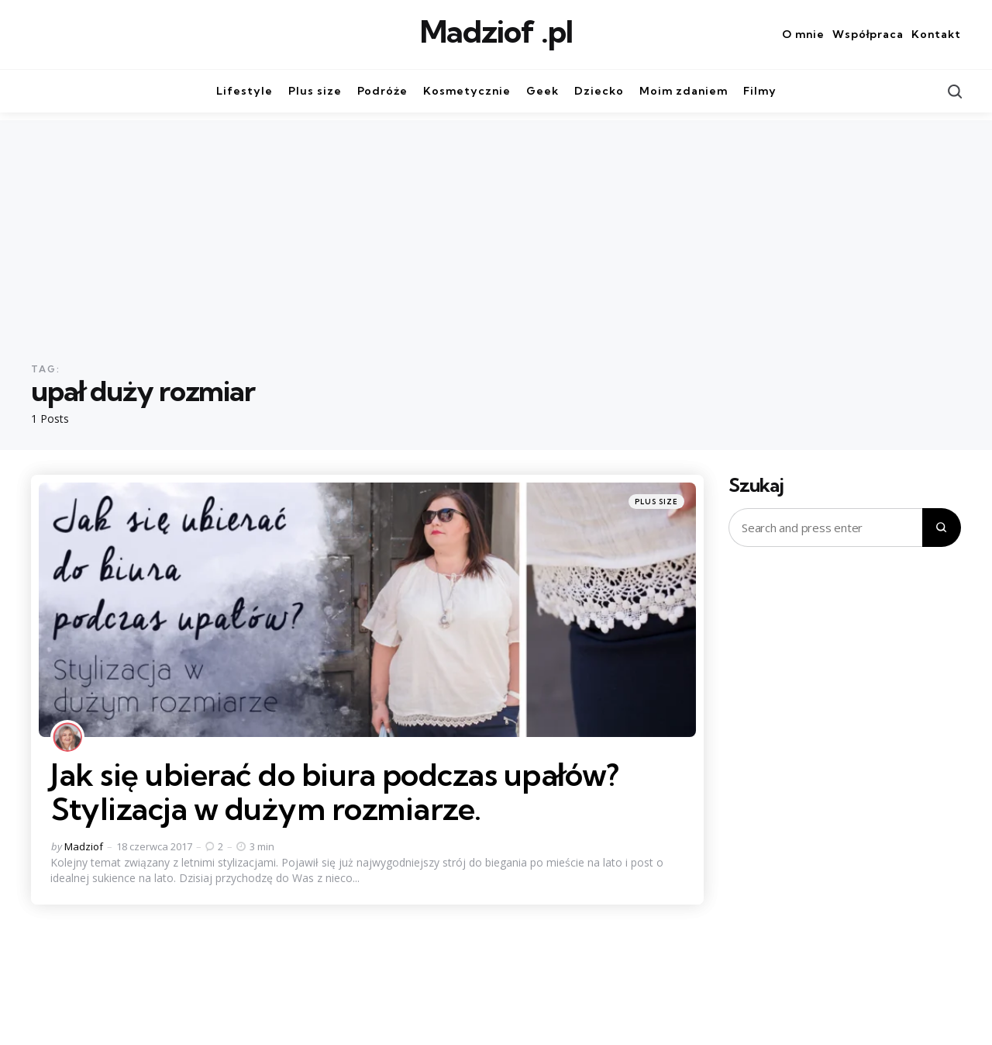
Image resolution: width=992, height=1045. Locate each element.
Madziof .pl (496, 32)
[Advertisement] (496, 228)
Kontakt (936, 34)
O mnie (803, 34)
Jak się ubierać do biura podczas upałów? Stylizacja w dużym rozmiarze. (334, 792)
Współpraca (868, 34)
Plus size (656, 501)
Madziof (83, 846)
